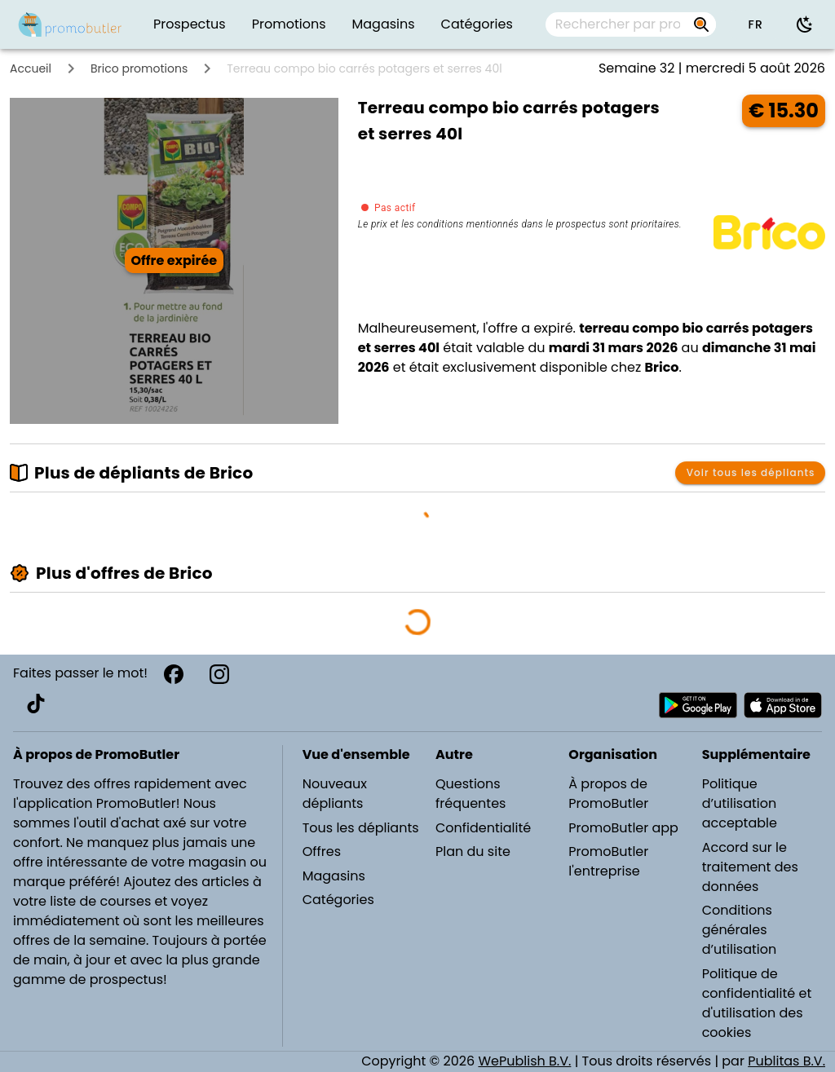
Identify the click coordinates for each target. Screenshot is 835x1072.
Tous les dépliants (361, 827)
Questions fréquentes (470, 793)
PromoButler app (623, 827)
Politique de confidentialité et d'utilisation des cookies (757, 1003)
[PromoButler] (70, 24)
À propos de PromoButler (608, 793)
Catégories (338, 899)
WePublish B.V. (524, 1061)
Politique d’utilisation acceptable (739, 803)
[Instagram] (219, 674)
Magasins (334, 876)
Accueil (30, 68)
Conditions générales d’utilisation (739, 930)
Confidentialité (483, 827)
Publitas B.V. (786, 1061)
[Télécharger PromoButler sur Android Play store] (698, 705)
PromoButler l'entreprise (608, 861)
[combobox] (631, 24)
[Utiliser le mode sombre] (805, 24)
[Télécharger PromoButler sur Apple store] (783, 705)
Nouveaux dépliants (335, 793)
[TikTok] (36, 703)
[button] (755, 24)
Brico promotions (139, 68)
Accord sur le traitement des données (750, 867)
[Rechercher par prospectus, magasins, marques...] (617, 24)
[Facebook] (173, 674)
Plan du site (472, 851)
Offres (322, 851)
